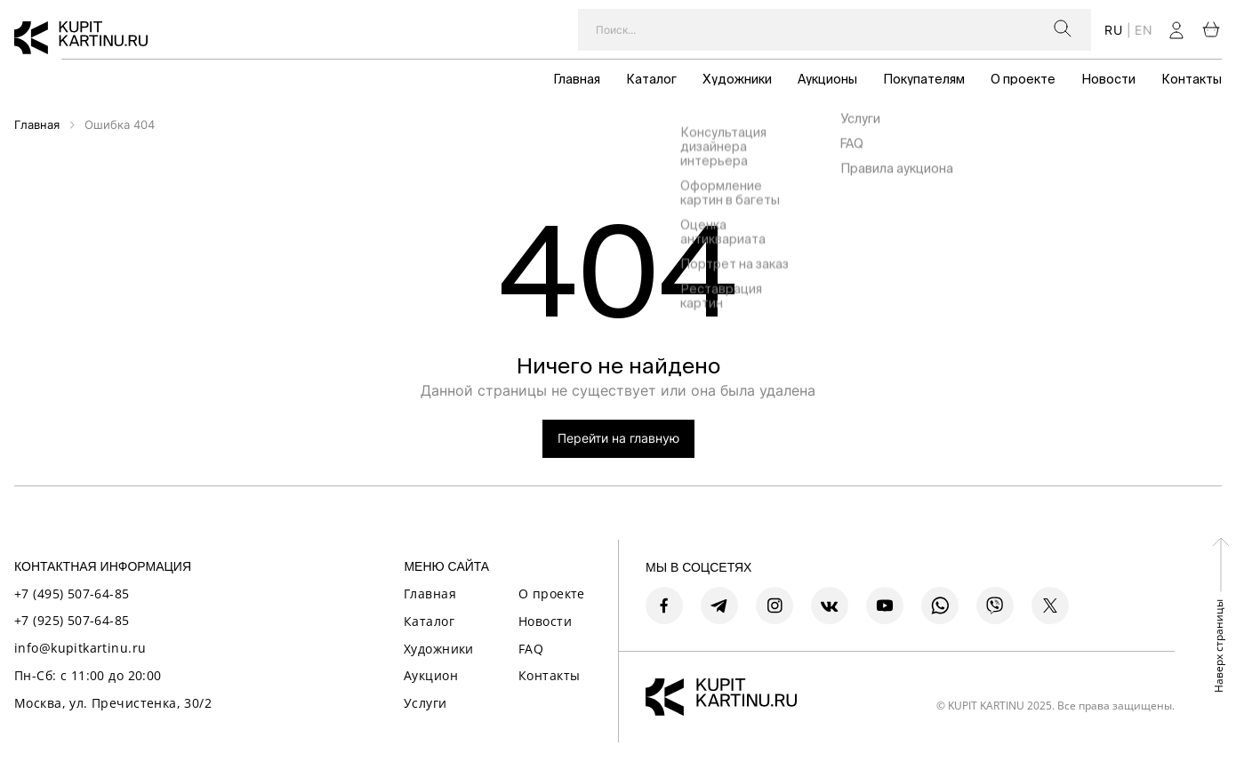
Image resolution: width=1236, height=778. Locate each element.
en (1143, 29)
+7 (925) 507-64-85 (72, 620)
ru (1113, 29)
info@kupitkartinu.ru (80, 647)
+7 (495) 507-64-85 (72, 593)
